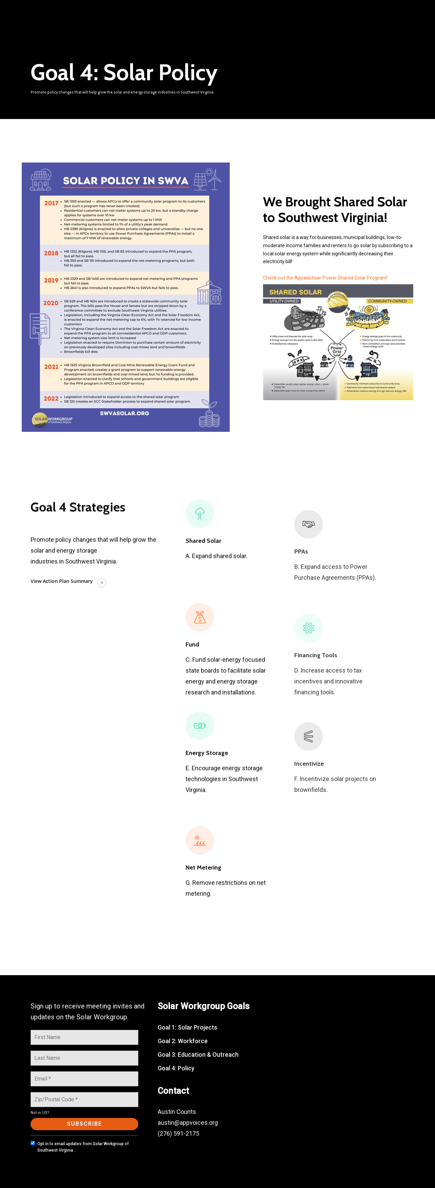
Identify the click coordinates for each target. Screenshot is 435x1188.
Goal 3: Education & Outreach (198, 1054)
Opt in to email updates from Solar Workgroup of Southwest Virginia (80, 1147)
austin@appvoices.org (188, 1122)
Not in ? (40, 1112)
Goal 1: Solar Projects (187, 1027)
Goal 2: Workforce (183, 1041)
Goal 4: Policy (176, 1068)
